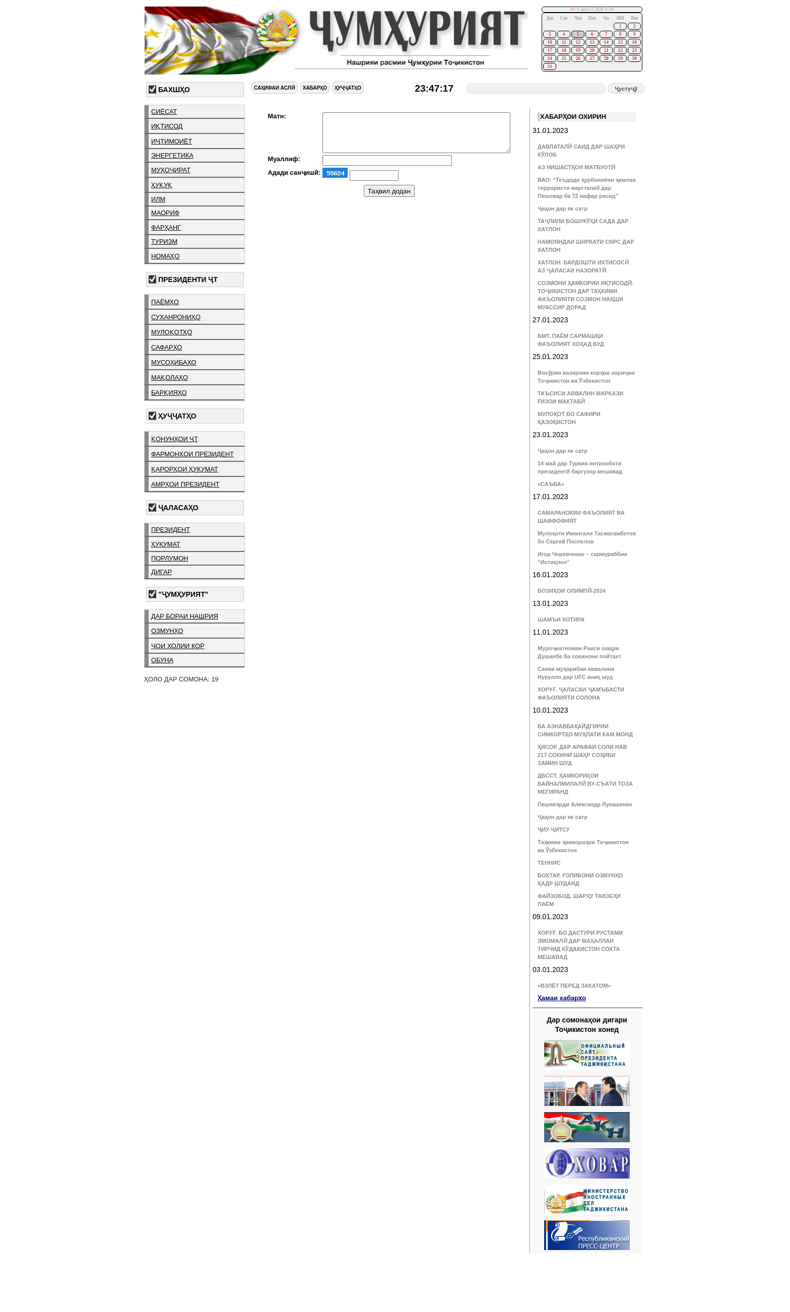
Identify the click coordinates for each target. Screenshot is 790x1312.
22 (620, 50)
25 (563, 58)
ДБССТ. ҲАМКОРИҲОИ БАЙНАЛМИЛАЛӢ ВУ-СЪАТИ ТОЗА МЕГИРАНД (585, 784)
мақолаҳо (169, 377)
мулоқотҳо (171, 332)
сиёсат (164, 111)
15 (620, 42)
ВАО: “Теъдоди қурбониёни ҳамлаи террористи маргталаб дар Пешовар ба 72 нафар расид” (587, 188)
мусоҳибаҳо (173, 362)
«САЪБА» (551, 484)
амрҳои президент (185, 484)
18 (563, 50)
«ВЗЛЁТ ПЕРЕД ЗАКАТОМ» (574, 986)
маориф (165, 213)
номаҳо (165, 256)
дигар (161, 572)
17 (549, 50)
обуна (162, 660)
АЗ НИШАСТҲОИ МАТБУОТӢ (576, 167)
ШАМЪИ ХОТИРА (561, 619)
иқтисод (167, 126)
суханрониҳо (176, 317)
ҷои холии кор (178, 646)
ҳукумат (165, 544)
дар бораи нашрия (184, 616)
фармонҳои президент (192, 454)
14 (606, 42)
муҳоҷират (170, 170)
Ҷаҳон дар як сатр (562, 208)
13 (591, 42)
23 (634, 50)
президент (170, 529)
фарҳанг (166, 227)
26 (577, 58)
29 (620, 58)
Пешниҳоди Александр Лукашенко (585, 804)
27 (591, 58)
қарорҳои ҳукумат (184, 469)
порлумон (169, 558)
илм (158, 199)
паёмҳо (165, 302)
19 (577, 50)
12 (577, 42)
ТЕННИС (549, 863)
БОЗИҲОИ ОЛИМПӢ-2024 (572, 591)
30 (634, 58)
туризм (164, 241)
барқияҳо (169, 392)
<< (573, 9)
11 (564, 42)
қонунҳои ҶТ (174, 439)
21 (606, 50)
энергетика (172, 155)
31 (549, 66)
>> (611, 9)
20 (591, 50)
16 (634, 42)
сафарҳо (166, 347)
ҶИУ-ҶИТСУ (554, 829)
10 (549, 42)
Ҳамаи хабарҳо (562, 998)
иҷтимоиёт (171, 141)
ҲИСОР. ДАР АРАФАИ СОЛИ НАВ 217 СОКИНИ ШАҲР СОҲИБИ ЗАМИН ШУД (582, 755)
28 (606, 58)
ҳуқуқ (161, 185)
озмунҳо (167, 631)
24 (549, 58)
